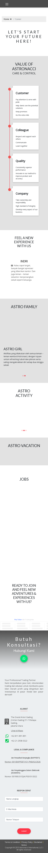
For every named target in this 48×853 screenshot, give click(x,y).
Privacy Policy (27, 842)
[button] (11, 270)
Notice (24, 845)
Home (6, 19)
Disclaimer (38, 842)
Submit (24, 831)
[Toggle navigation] (7, 4)
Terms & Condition (12, 842)
